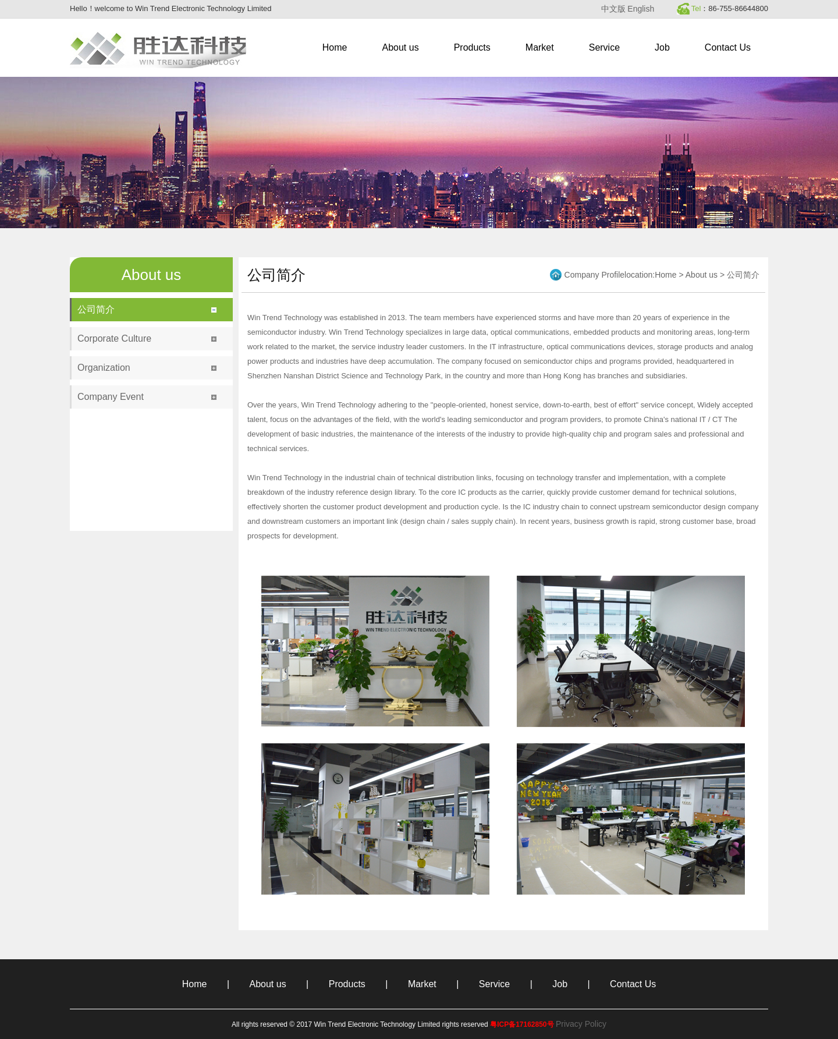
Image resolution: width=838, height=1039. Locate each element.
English (640, 8)
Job (662, 47)
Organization (103, 368)
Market (539, 47)
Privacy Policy (581, 1024)
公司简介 (96, 309)
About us (400, 47)
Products (472, 47)
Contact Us (728, 47)
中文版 (613, 8)
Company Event (110, 397)
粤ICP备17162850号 (521, 1024)
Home (334, 47)
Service (604, 47)
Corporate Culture (114, 338)
